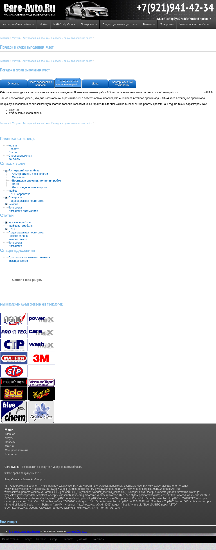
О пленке (13, 83)
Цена (95, 83)
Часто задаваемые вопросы (40, 83)
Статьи (9, 446)
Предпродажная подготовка (120, 24)
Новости (10, 442)
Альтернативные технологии (122, 83)
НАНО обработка (64, 24)
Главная (4, 38)
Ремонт (149, 24)
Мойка (43, 24)
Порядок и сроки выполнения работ (71, 38)
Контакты (11, 454)
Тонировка (166, 24)
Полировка (89, 24)
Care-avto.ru (12, 466)
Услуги (16, 38)
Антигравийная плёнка (18, 24)
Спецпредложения (16, 450)
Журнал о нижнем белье (24, 531)
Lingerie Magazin (77, 531)
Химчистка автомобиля (194, 24)
